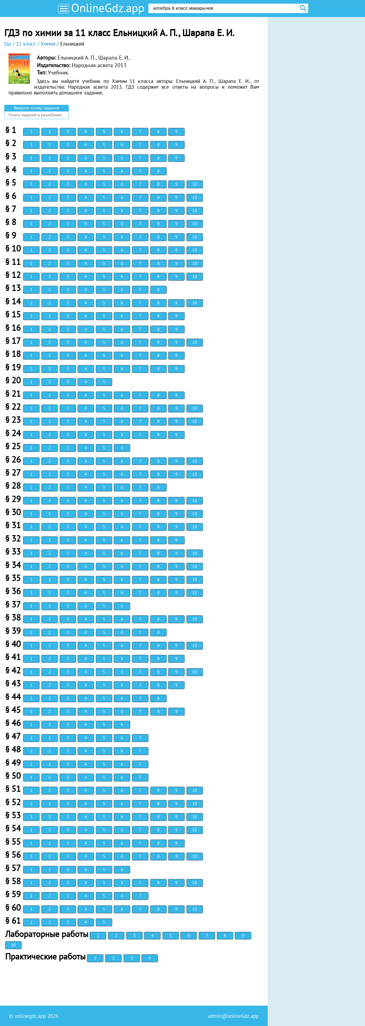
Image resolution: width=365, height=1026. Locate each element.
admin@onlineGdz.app (233, 1016)
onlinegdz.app (30, 1016)
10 (194, 184)
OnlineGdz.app (107, 7)
